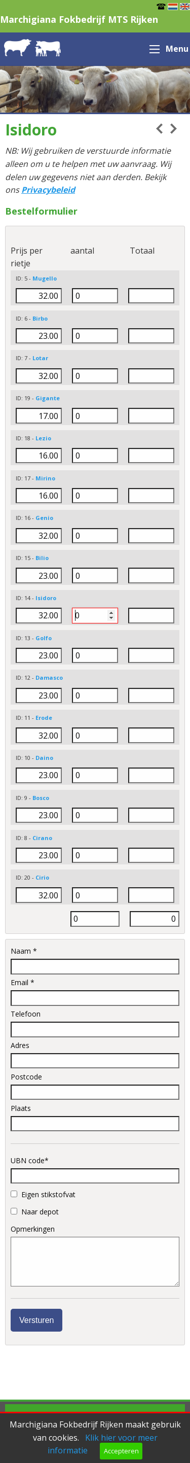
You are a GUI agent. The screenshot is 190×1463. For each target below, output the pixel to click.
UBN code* (95, 1170)
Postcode (95, 1086)
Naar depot (35, 1211)
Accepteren (121, 1450)
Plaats (95, 1117)
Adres (95, 1054)
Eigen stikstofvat (43, 1194)
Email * (95, 992)
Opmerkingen (95, 1255)
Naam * (95, 960)
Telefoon (95, 1023)
